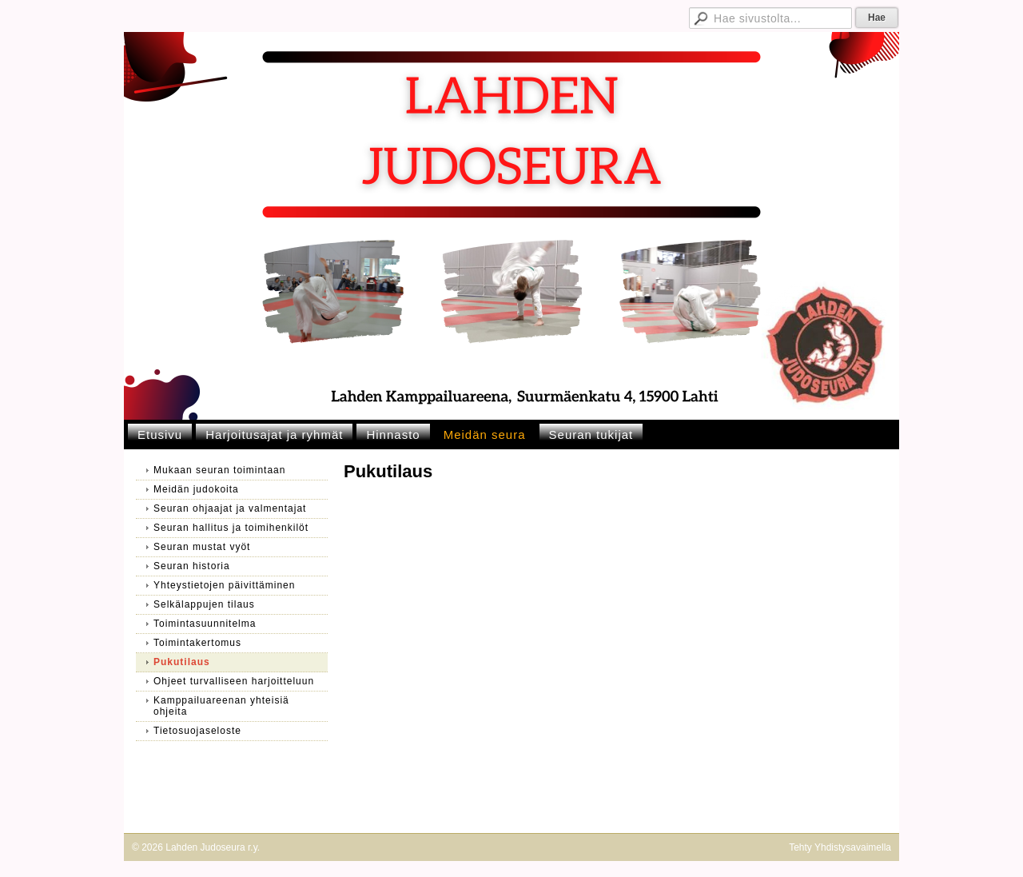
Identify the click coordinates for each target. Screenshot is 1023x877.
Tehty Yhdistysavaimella (840, 847)
